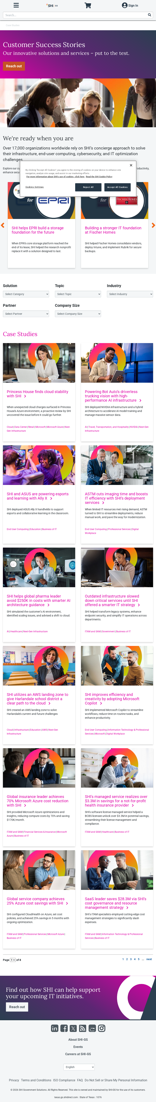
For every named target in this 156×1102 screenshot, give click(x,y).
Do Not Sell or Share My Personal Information (116, 1080)
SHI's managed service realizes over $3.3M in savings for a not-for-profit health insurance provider (116, 801)
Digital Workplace (115, 733)
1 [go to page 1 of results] (123, 959)
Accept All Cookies (117, 187)
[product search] (78, 15)
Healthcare (16, 631)
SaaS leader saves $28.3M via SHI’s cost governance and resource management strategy (115, 903)
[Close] (131, 165)
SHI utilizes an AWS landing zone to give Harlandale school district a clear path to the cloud (37, 698)
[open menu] (16, 5)
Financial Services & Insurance (40, 832)
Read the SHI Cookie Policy (99, 176)
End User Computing (18, 529)
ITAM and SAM (92, 631)
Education (35, 529)
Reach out (14, 66)
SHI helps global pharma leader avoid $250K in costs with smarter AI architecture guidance (38, 600)
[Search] (149, 15)
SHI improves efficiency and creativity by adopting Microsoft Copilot (112, 698)
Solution (10, 286)
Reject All (88, 187)
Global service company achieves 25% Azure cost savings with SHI (37, 901)
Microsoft (40, 427)
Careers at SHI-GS (78, 1054)
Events (78, 1047)
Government (108, 631)
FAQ (80, 1080)
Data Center (20, 427)
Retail (31, 427)
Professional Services (119, 529)
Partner (9, 305)
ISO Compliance (64, 1080)
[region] (78, 179)
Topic (59, 286)
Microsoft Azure (55, 427)
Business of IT (49, 529)
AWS (44, 729)
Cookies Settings (35, 187)
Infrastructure (21, 729)
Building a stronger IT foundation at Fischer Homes (113, 230)
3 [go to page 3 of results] (131, 959)
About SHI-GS (78, 1040)
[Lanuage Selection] (79, 1067)
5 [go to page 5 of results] (138, 959)
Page (6, 960)
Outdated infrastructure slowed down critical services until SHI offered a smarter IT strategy (112, 600)
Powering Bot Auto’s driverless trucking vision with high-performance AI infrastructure (113, 396)
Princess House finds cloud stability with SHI (37, 393)
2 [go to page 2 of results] (127, 959)
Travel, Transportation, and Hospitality (108, 427)
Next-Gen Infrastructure (35, 631)
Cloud (10, 427)
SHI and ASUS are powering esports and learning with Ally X (38, 496)
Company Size (67, 305)
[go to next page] (149, 959)
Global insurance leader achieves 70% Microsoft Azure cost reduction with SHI (37, 801)
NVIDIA (134, 427)
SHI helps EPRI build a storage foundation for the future (38, 230)
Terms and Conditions (36, 1080)
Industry (114, 286)
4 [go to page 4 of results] (135, 959)
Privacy (14, 1080)
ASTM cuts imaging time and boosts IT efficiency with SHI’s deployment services (116, 498)
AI (86, 427)
